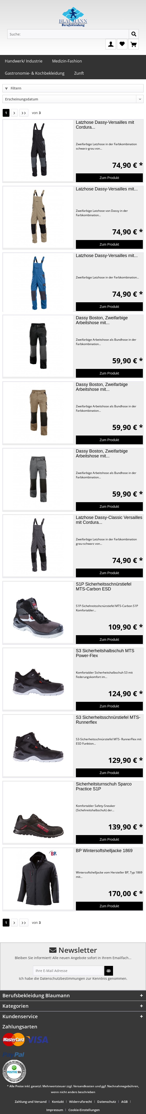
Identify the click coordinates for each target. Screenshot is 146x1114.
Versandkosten (83, 1086)
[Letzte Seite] (23, 113)
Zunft (79, 73)
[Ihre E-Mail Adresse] (68, 970)
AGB (124, 1101)
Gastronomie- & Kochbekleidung (35, 73)
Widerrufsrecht (80, 1101)
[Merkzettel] (122, 44)
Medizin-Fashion (67, 61)
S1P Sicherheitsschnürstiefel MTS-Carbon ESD (103, 586)
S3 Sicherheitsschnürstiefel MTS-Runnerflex (108, 720)
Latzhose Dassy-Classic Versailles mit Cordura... (109, 520)
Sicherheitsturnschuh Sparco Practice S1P (104, 786)
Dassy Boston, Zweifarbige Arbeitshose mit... (102, 320)
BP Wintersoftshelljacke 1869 (104, 850)
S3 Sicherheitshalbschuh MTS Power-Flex (105, 653)
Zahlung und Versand (31, 1101)
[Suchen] (134, 34)
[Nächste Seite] (14, 113)
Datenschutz (106, 1101)
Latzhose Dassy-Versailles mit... (107, 189)
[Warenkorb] (133, 44)
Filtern (13, 88)
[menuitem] (32, 1101)
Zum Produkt (109, 178)
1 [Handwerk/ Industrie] (6, 112)
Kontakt (58, 1101)
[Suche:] (73, 34)
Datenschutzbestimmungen (62, 978)
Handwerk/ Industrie (23, 61)
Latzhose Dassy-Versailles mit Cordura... (105, 125)
